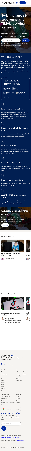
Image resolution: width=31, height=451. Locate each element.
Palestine (3, 382)
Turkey (2, 372)
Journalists (18, 398)
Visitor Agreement (5, 396)
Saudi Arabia (4, 374)
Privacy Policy (4, 398)
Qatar (2, 386)
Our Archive (19, 380)
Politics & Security (20, 372)
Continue (5, 225)
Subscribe (23, 2)
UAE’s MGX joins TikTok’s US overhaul (10, 314)
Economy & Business (21, 374)
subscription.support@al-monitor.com (10, 437)
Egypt (2, 384)
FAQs (2, 400)
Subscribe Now (7, 364)
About (17, 396)
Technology (18, 376)
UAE (2, 378)
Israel (2, 380)
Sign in (28, 2)
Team (17, 400)
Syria (2, 391)
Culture (17, 378)
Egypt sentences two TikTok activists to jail (10, 255)
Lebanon (3, 389)
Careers (18, 402)
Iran (2, 376)
